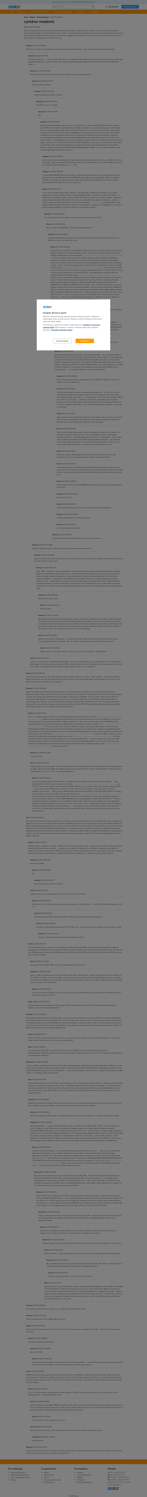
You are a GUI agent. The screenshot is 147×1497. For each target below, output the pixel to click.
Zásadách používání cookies (62, 330)
